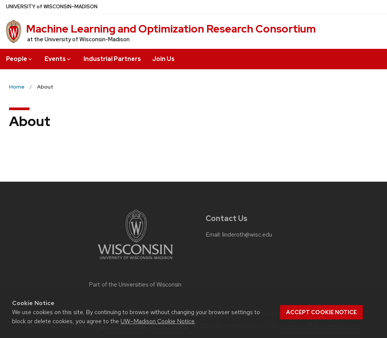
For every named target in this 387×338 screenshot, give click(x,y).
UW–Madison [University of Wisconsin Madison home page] (52, 6)
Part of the (135, 284)
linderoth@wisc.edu (247, 234)
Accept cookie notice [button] (321, 312)
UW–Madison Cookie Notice (158, 321)
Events (58, 59)
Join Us (163, 59)
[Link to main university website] (135, 261)
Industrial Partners (112, 59)
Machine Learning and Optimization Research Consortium (171, 29)
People (19, 59)
